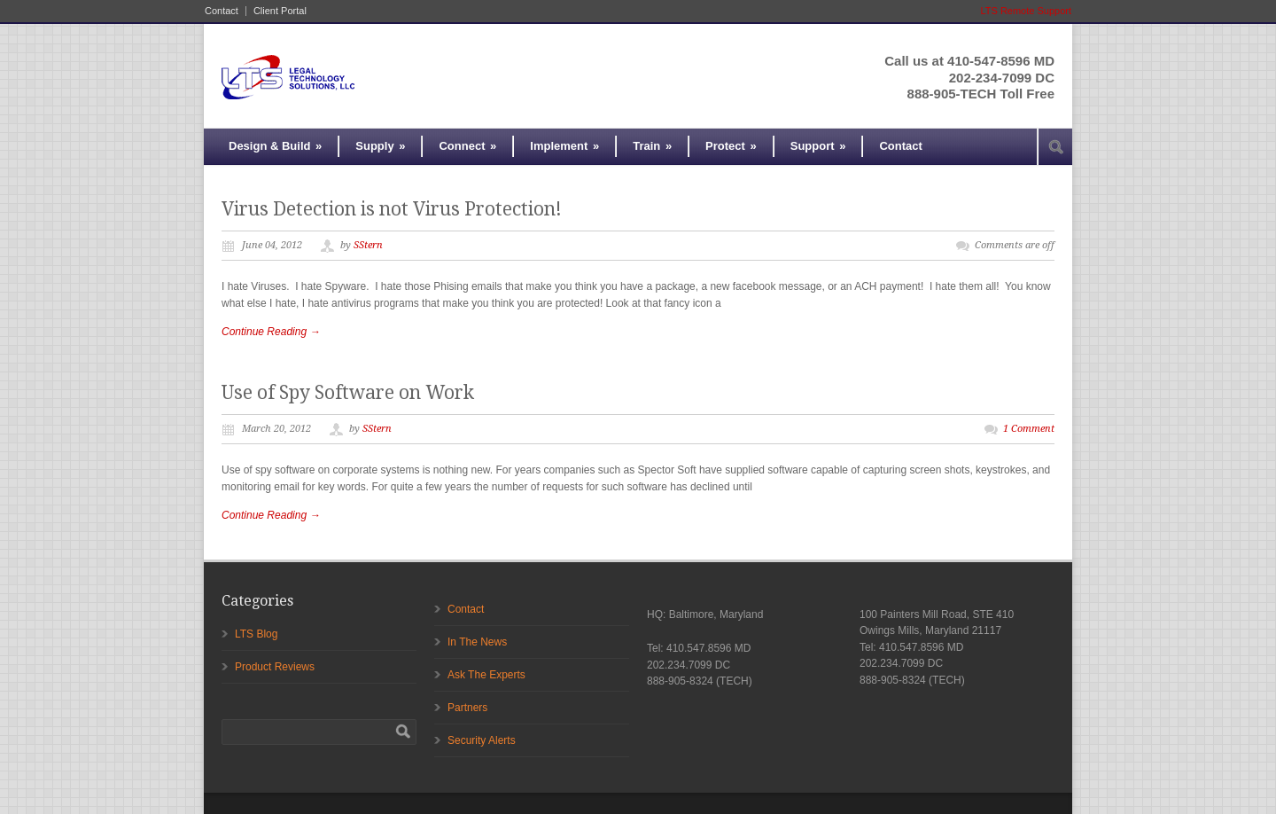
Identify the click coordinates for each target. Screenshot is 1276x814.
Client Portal (280, 11)
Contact (221, 11)
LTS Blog (256, 634)
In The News (477, 642)
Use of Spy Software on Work (348, 392)
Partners (467, 707)
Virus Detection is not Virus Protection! (392, 209)
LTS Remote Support (1025, 10)
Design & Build (275, 146)
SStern (368, 245)
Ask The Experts (486, 675)
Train (652, 146)
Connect (467, 146)
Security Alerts (481, 740)
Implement (564, 146)
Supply (380, 146)
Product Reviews (275, 667)
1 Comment (1028, 428)
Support (818, 146)
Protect (731, 146)
